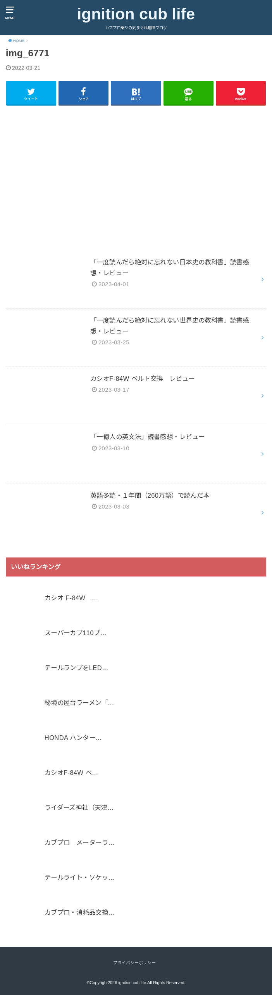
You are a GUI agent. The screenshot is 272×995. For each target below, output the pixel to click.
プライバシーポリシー (134, 962)
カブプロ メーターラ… (80, 842)
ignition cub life (136, 14)
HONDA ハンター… (73, 738)
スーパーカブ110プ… (76, 633)
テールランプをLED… (76, 668)
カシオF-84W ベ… (71, 772)
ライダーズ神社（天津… (79, 807)
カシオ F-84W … (71, 598)
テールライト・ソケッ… (80, 877)
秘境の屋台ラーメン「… (79, 703)
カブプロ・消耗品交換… (80, 912)
